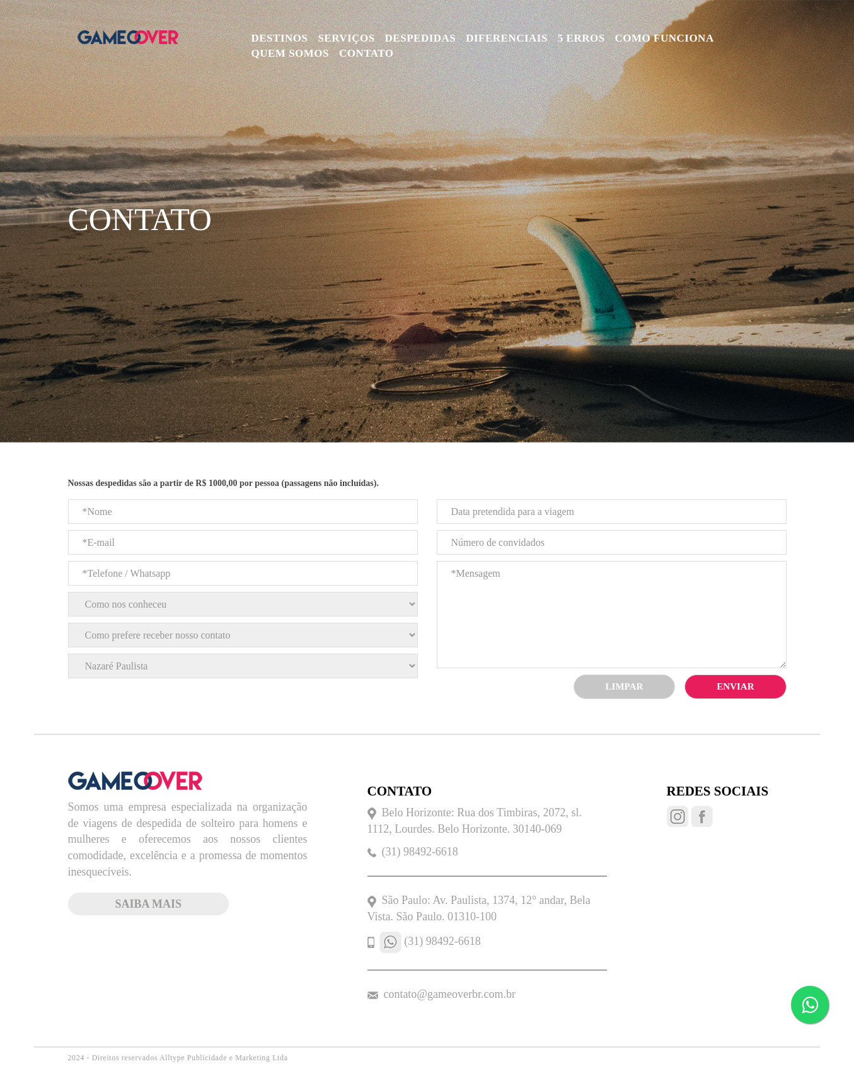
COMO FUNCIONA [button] (664, 38)
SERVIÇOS (346, 38)
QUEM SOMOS (290, 53)
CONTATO (366, 53)
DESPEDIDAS (420, 38)
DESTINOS (279, 38)
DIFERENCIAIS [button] (507, 38)
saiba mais (148, 904)
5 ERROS (581, 38)
